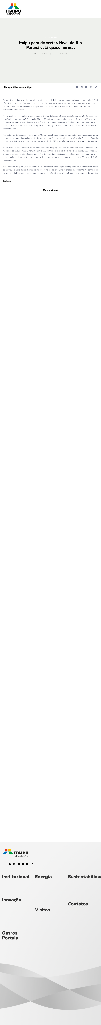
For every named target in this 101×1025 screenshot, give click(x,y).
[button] (77, 87)
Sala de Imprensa (50, 38)
